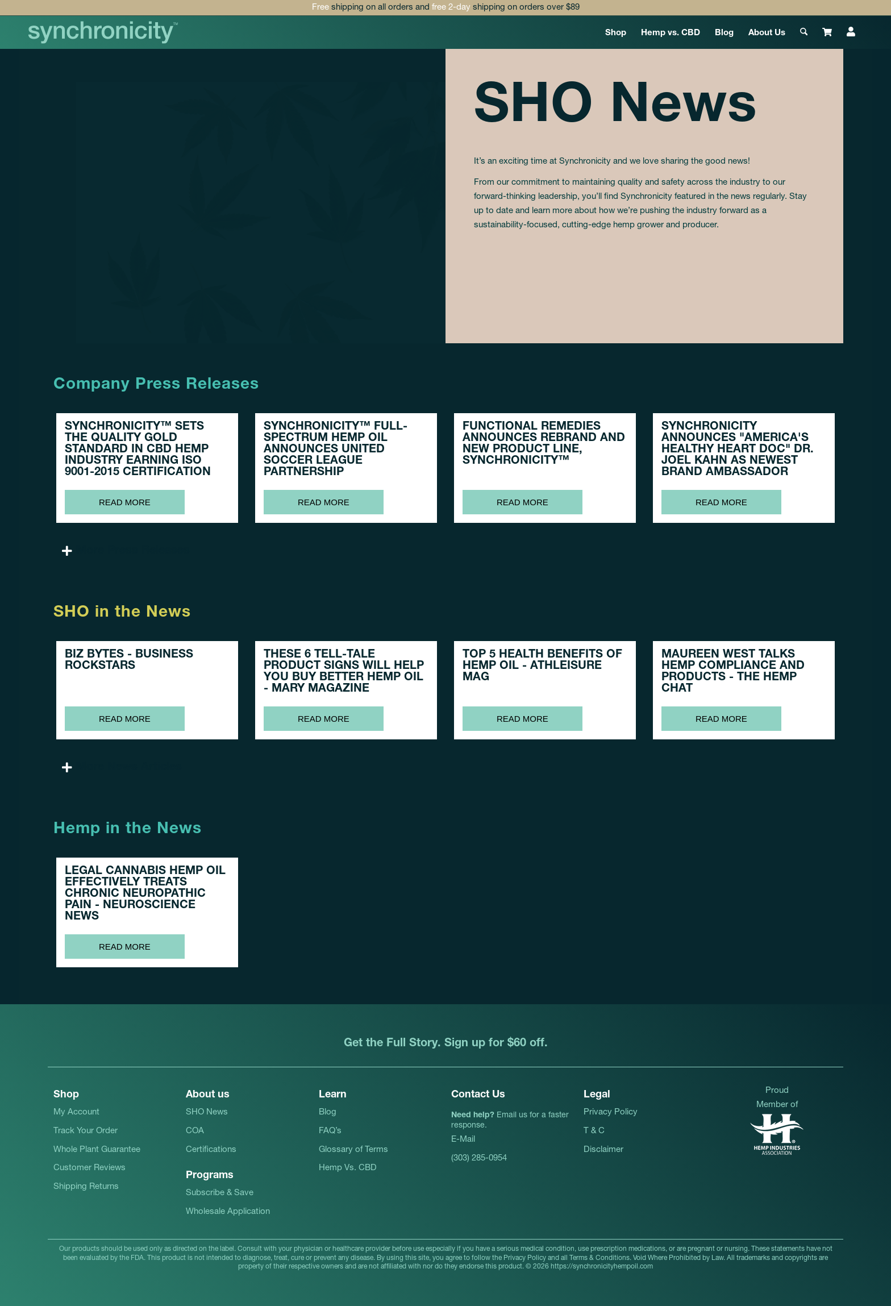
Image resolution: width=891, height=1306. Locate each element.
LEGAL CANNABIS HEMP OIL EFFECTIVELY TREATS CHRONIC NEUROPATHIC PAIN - (145, 894)
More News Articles (129, 767)
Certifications (211, 1150)
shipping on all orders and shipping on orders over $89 (446, 7)
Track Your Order (85, 1131)
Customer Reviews (89, 1168)
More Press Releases (133, 551)
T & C (594, 1131)
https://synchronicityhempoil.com (602, 1266)
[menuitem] (616, 32)
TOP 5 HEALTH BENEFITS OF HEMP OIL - (542, 667)
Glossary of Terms (353, 1150)
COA (195, 1131)
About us (208, 1095)
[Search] (804, 32)
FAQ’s (330, 1131)
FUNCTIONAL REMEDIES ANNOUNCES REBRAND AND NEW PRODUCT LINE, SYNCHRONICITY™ (544, 444)
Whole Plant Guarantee (96, 1150)
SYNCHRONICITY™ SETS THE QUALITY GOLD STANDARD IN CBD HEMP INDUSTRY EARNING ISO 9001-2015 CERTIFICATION (138, 450)
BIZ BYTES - (129, 661)
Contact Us (478, 1095)
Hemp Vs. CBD (348, 1168)
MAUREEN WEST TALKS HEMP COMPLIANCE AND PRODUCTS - (733, 672)
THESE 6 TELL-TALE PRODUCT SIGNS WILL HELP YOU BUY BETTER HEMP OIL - (344, 672)
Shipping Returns (86, 1187)
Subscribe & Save (219, 1193)
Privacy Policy (611, 1112)
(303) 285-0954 (479, 1158)
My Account (76, 1112)
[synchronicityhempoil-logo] (103, 32)
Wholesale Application (228, 1212)
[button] (445, 551)
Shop (66, 1095)
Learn (333, 1095)
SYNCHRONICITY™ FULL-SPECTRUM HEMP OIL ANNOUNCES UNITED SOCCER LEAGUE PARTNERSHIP (335, 450)
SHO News (207, 1112)
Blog (327, 1112)
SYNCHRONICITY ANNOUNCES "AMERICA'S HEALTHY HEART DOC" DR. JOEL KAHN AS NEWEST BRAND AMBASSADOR (737, 450)
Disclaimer (603, 1150)
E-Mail (463, 1140)
